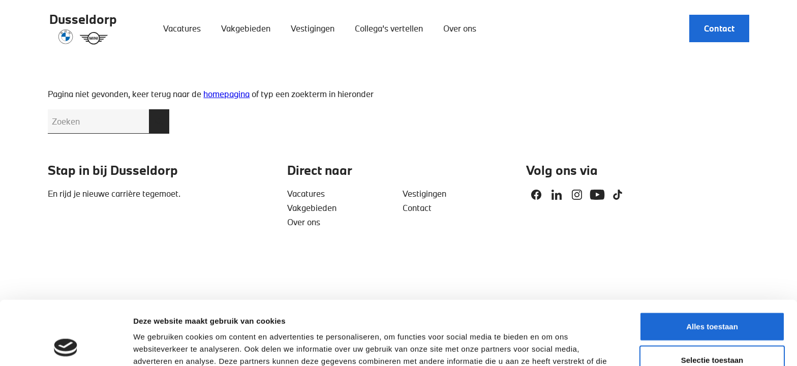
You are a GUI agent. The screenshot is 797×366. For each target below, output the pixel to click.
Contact (719, 28)
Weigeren (712, 332)
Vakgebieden (245, 28)
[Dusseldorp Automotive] (83, 28)
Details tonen (549, 346)
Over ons (459, 28)
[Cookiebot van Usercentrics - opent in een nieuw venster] (65, 346)
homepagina (226, 94)
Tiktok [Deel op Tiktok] (617, 195)
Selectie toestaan (712, 299)
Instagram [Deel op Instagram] (577, 195)
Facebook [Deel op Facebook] (536, 195)
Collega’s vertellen (389, 28)
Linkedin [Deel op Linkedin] (556, 195)
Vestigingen (312, 28)
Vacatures (182, 28)
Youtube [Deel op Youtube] (597, 195)
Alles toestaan (712, 266)
